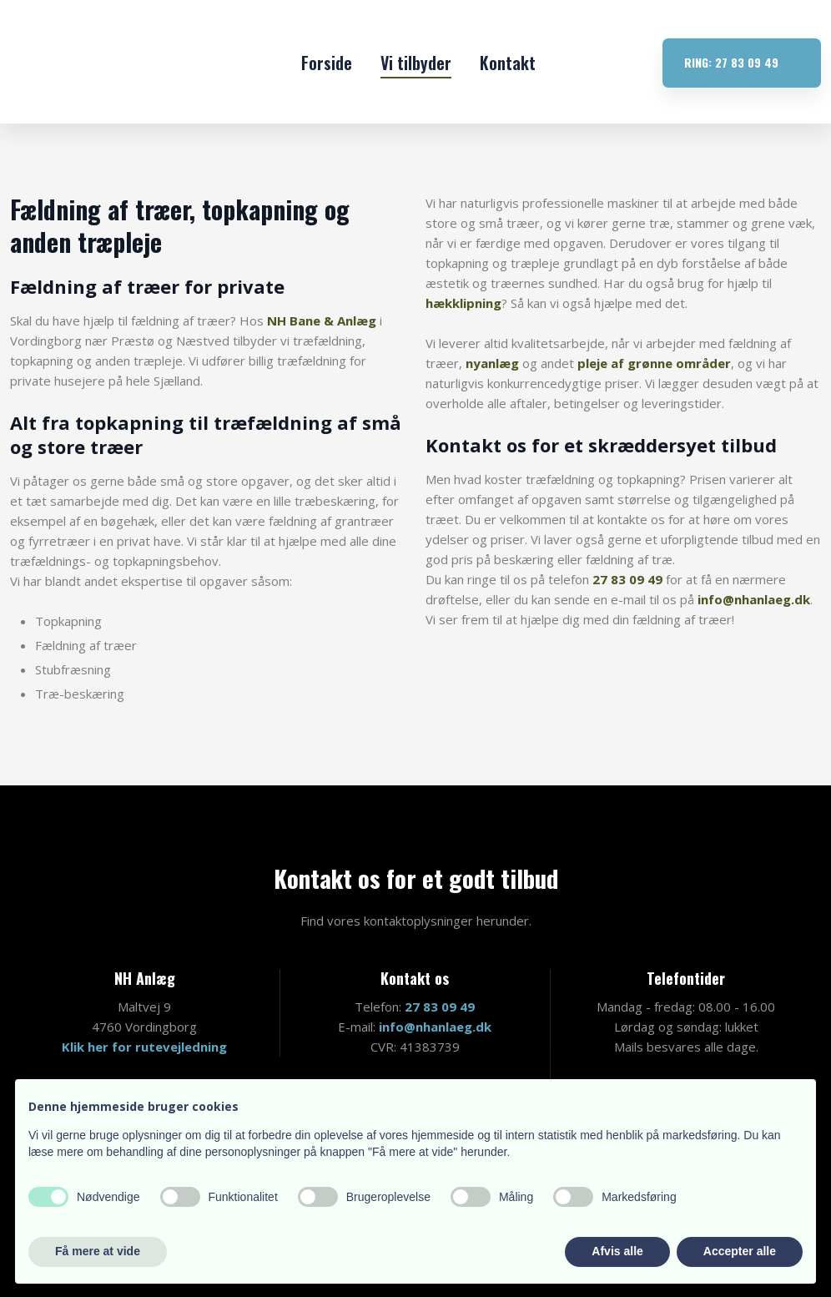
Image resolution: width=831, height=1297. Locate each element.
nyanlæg (492, 363)
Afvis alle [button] (617, 1251)
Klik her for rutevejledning (144, 1046)
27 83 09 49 (627, 579)
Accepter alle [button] (739, 1251)
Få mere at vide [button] (97, 1251)
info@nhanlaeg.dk (754, 599)
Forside (326, 62)
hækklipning (463, 303)
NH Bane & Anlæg (321, 320)
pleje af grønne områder (654, 363)
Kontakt (508, 62)
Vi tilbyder (415, 62)
